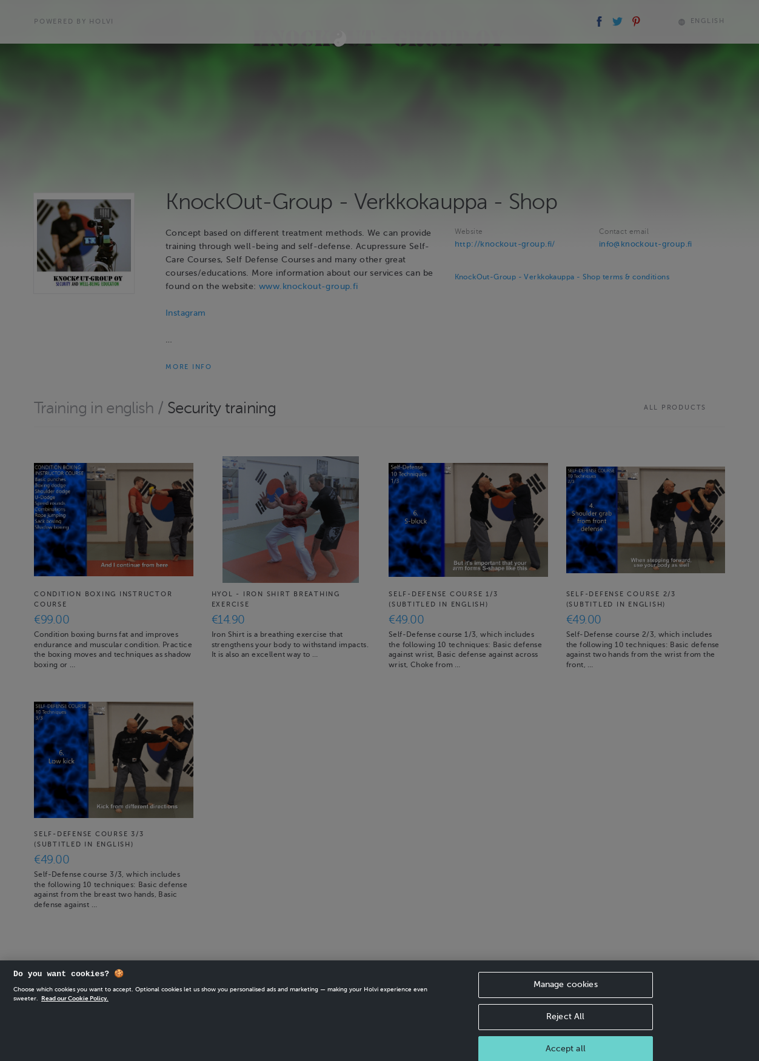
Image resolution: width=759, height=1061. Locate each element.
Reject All (565, 1024)
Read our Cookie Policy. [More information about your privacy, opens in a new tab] (75, 1006)
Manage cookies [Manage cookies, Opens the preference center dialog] (565, 992)
